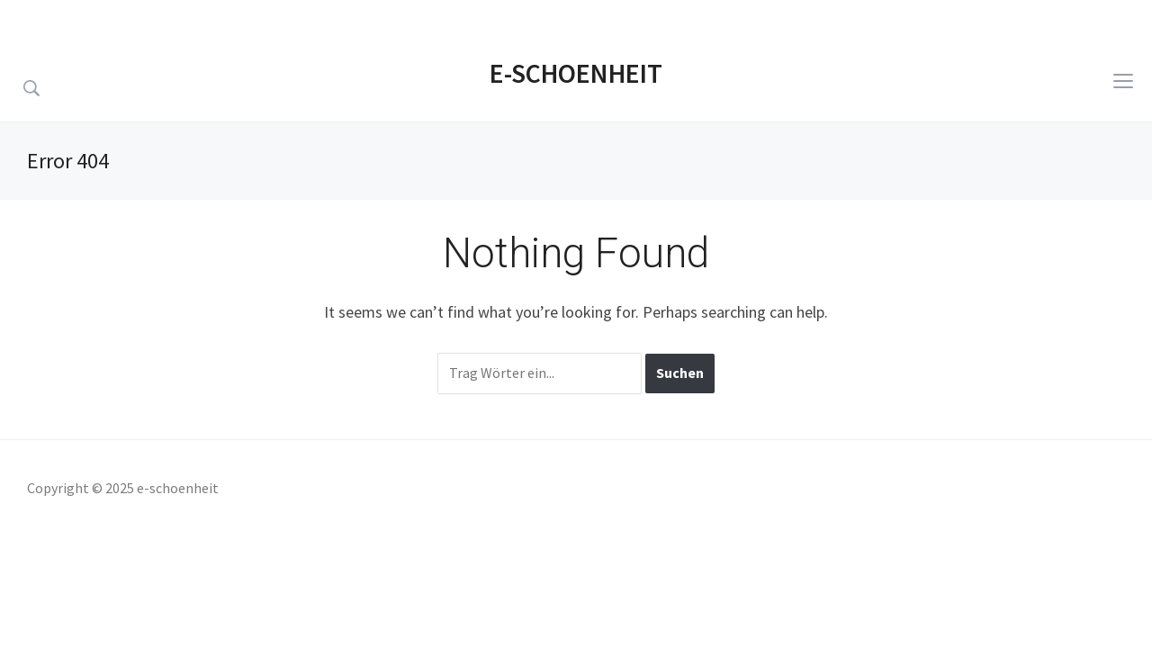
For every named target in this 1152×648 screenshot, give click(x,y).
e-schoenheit (576, 73)
